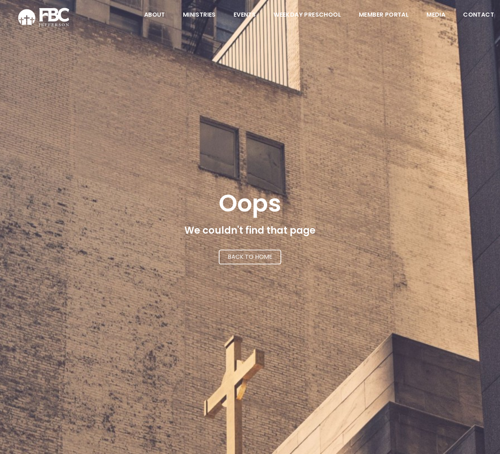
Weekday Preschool (307, 15)
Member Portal (384, 15)
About (154, 15)
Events (245, 15)
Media (435, 15)
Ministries (199, 15)
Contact (478, 15)
